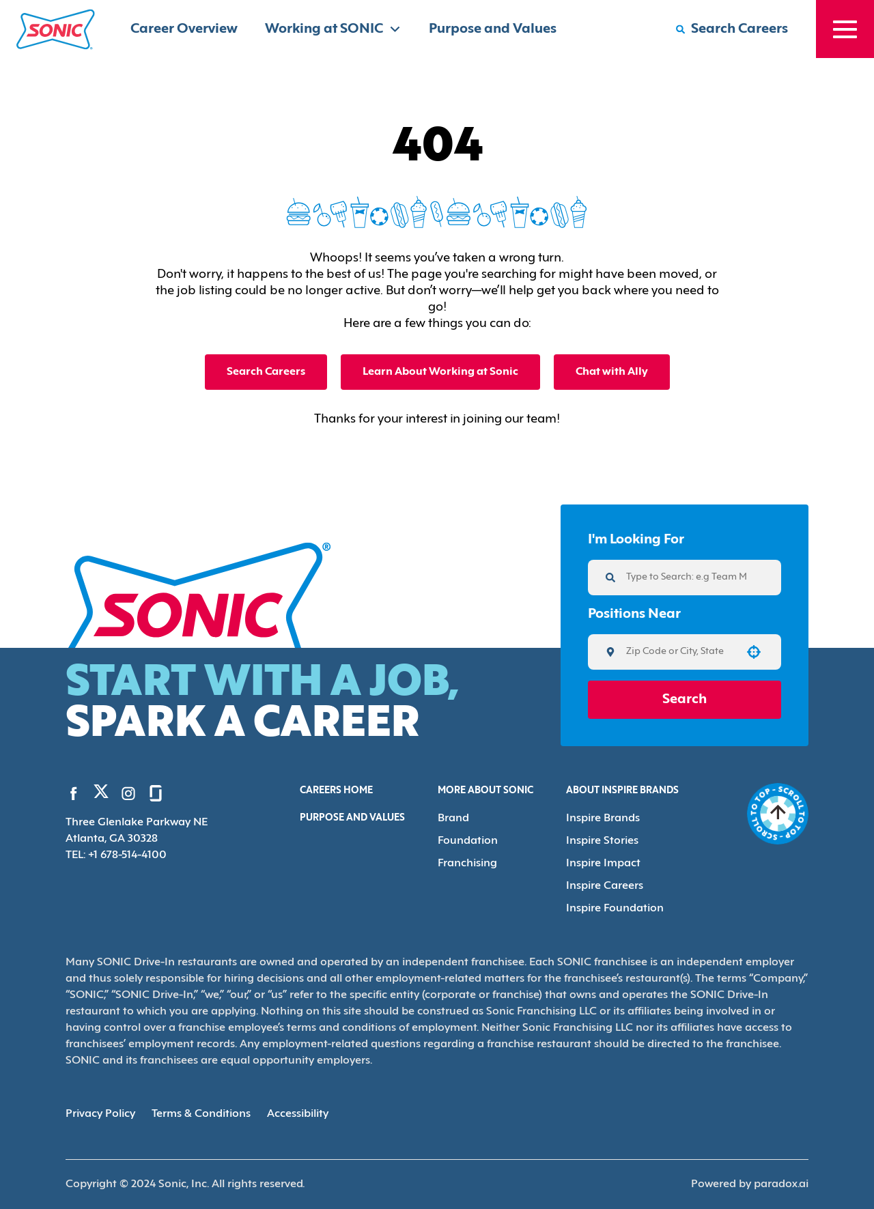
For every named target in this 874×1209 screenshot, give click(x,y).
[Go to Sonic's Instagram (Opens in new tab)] (128, 793)
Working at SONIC (333, 29)
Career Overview (184, 29)
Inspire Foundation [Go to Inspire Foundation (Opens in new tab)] (615, 908)
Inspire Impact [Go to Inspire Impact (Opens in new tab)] (603, 863)
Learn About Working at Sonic (440, 372)
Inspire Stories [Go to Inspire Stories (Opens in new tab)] (602, 841)
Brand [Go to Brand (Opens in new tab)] (453, 818)
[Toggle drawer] (845, 29)
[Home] (55, 29)
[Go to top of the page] (777, 813)
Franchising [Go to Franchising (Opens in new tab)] (467, 863)
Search (684, 700)
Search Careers (266, 372)
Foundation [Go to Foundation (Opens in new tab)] (468, 841)
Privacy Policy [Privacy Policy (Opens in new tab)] (100, 1114)
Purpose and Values (492, 29)
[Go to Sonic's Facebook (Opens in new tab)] (74, 793)
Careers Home (336, 790)
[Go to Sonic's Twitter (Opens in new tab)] (101, 794)
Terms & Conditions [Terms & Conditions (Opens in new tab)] (201, 1114)
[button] (754, 652)
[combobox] (679, 652)
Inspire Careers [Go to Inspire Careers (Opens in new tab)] (604, 886)
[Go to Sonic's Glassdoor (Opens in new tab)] (155, 793)
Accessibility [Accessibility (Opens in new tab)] (297, 1114)
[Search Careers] (732, 29)
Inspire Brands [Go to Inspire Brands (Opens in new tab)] (603, 818)
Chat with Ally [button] (612, 372)
